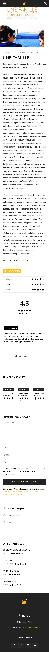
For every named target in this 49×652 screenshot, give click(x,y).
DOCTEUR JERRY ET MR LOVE (16, 549)
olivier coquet (22, 356)
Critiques (13, 53)
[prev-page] (4, 405)
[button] (4, 3)
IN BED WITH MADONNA (23, 394)
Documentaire (23, 53)
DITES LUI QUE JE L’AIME (9, 394)
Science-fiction (8, 563)
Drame (5, 574)
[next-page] (8, 405)
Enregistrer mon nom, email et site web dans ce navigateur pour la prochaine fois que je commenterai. (24, 471)
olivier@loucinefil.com (32, 627)
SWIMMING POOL (11, 571)
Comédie (6, 553)
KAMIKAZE (7, 560)
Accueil (5, 53)
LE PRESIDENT (9, 581)
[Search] (45, 3)
